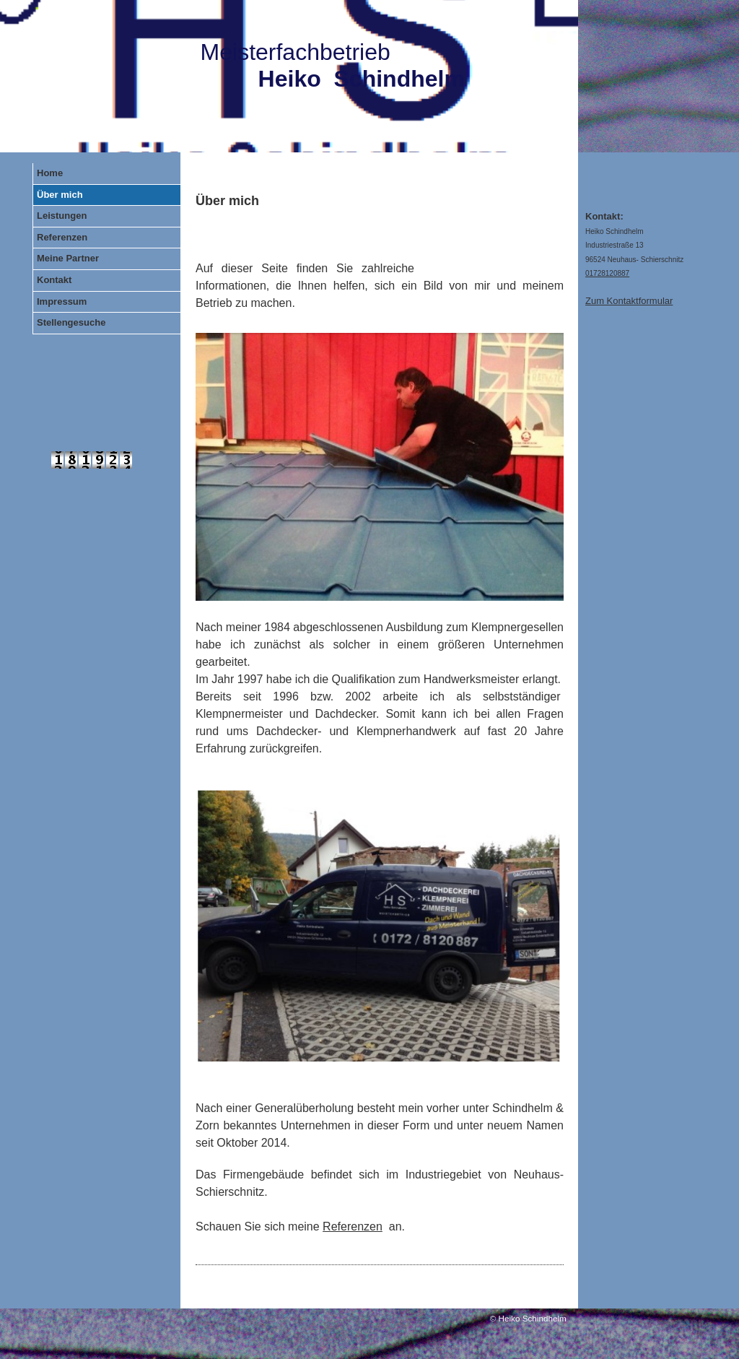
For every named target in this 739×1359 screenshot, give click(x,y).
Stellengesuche (71, 322)
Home (50, 173)
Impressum (62, 301)
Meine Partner (68, 258)
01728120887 (607, 273)
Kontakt (54, 279)
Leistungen (62, 215)
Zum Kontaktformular (629, 300)
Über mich (60, 194)
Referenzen (62, 237)
